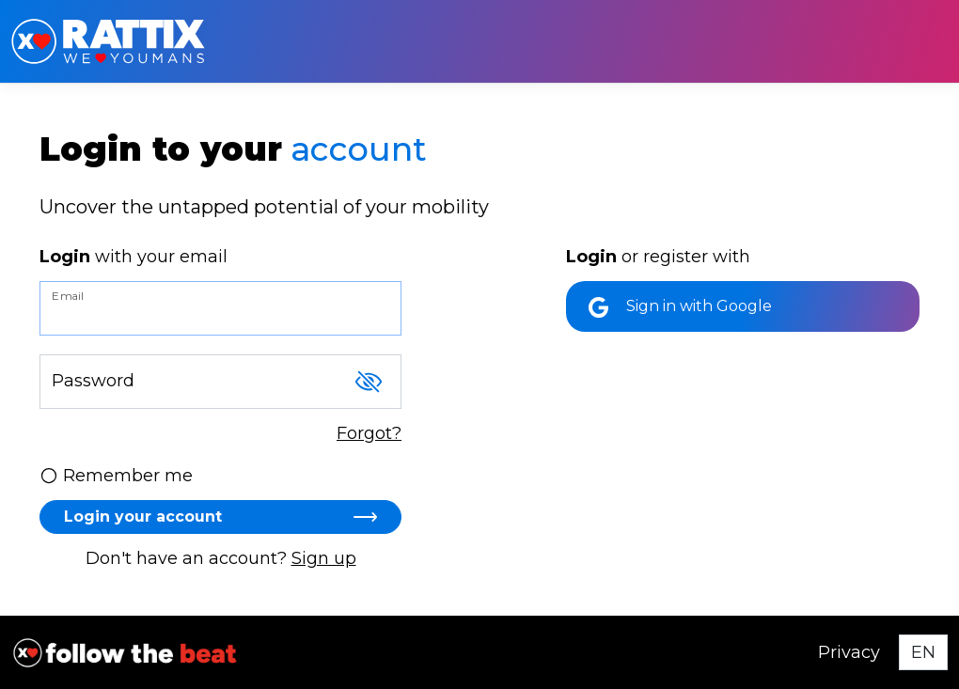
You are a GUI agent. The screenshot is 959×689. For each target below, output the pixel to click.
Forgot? (369, 433)
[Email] (220, 308)
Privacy (849, 652)
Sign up (323, 558)
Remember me (116, 475)
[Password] (220, 381)
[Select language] (923, 652)
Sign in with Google (680, 307)
